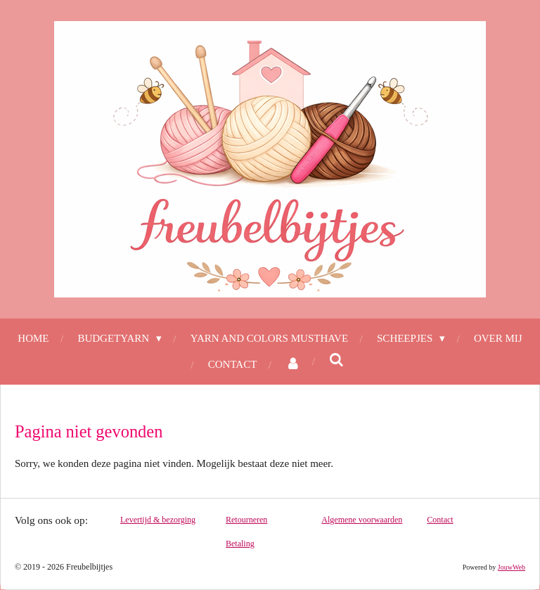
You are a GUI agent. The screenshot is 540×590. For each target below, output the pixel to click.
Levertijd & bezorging (157, 520)
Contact (440, 520)
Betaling (240, 544)
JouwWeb (511, 567)
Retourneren (246, 520)
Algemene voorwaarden (361, 520)
